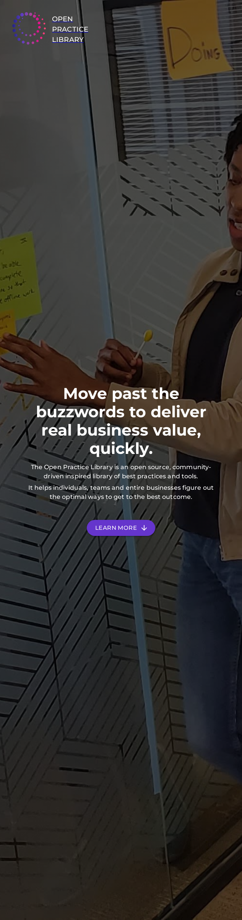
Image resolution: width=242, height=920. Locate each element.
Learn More (121, 528)
